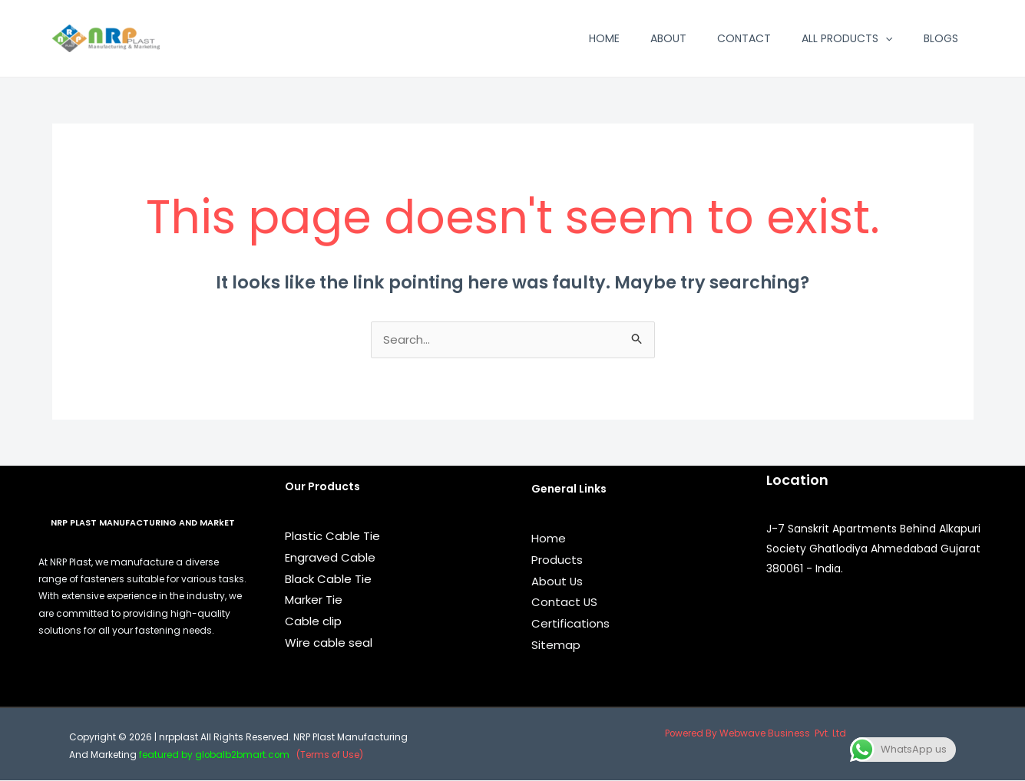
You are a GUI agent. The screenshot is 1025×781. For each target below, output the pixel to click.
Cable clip (313, 622)
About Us (557, 582)
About (668, 38)
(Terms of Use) (333, 755)
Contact (744, 38)
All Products (847, 38)
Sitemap (555, 646)
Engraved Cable (330, 558)
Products (557, 560)
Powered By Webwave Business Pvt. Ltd (755, 733)
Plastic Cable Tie (332, 537)
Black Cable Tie (328, 580)
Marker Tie (313, 600)
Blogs (941, 38)
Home (604, 38)
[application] (885, 38)
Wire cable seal (328, 643)
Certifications (570, 624)
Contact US (564, 603)
